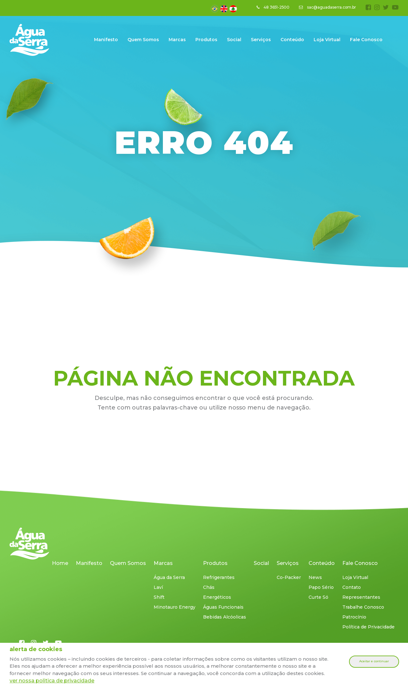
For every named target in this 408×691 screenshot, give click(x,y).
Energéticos (217, 597)
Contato (351, 587)
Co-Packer (289, 577)
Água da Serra (169, 577)
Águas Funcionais (223, 607)
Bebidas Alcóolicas (224, 617)
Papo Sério (321, 587)
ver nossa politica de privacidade (52, 681)
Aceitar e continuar (374, 661)
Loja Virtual (327, 39)
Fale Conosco (366, 39)
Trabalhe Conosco (363, 607)
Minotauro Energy (174, 607)
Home (60, 563)
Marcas (177, 39)
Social (234, 39)
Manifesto (106, 39)
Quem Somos (143, 39)
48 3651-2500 (272, 7)
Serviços (261, 39)
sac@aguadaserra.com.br (327, 7)
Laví (158, 587)
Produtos (206, 39)
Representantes (361, 597)
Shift (159, 597)
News (315, 577)
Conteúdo (292, 39)
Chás (209, 587)
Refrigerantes (219, 577)
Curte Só (318, 597)
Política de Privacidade (368, 627)
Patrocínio (354, 617)
